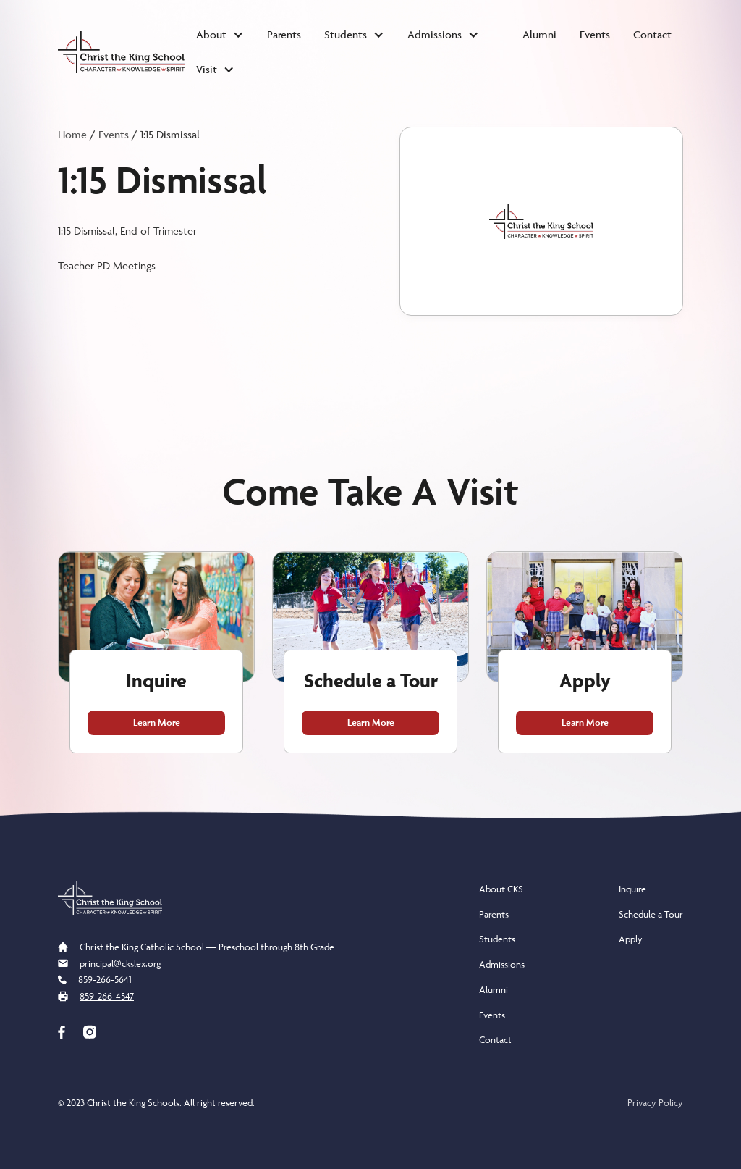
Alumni (539, 34)
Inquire (632, 888)
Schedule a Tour (651, 914)
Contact (652, 34)
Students (497, 938)
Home (72, 134)
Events (595, 34)
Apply (631, 938)
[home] (121, 52)
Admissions (502, 964)
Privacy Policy (655, 1102)
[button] (220, 34)
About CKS (501, 888)
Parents (284, 34)
